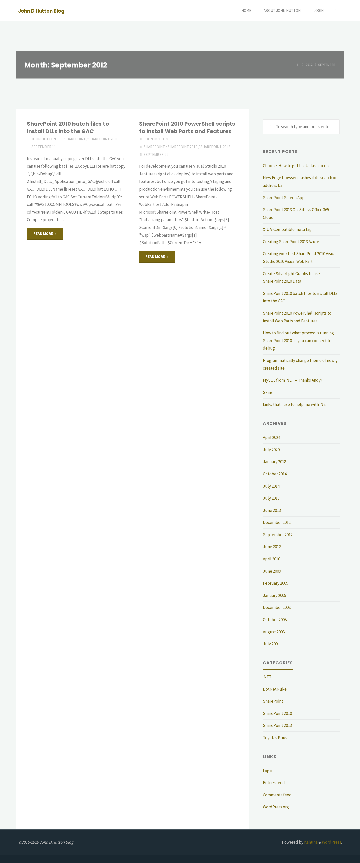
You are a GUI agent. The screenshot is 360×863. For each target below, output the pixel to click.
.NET (267, 677)
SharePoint (75, 139)
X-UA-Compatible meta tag (287, 229)
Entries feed (274, 782)
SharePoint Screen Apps (284, 197)
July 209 (270, 644)
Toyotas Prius (275, 737)
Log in (268, 770)
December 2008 (277, 607)
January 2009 (274, 595)
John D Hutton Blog (41, 10)
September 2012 (278, 534)
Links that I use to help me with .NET (295, 404)
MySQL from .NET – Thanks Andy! (292, 380)
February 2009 (275, 583)
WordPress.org (276, 807)
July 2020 (271, 449)
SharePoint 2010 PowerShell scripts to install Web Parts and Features (187, 127)
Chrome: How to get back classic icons (296, 165)
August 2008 (274, 632)
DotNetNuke (275, 689)
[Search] (336, 10)
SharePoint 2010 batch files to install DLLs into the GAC (68, 127)
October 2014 (275, 474)
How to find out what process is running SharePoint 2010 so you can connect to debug (298, 340)
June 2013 (272, 510)
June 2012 (272, 546)
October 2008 (275, 619)
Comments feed (277, 795)
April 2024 (271, 437)
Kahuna (311, 842)
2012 (309, 65)
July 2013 (271, 498)
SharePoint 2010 (103, 139)
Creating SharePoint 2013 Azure (291, 241)
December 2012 (277, 522)
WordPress (331, 842)
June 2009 (272, 571)
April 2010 (271, 559)
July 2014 (271, 486)
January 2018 (274, 461)
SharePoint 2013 (215, 146)
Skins (268, 392)
